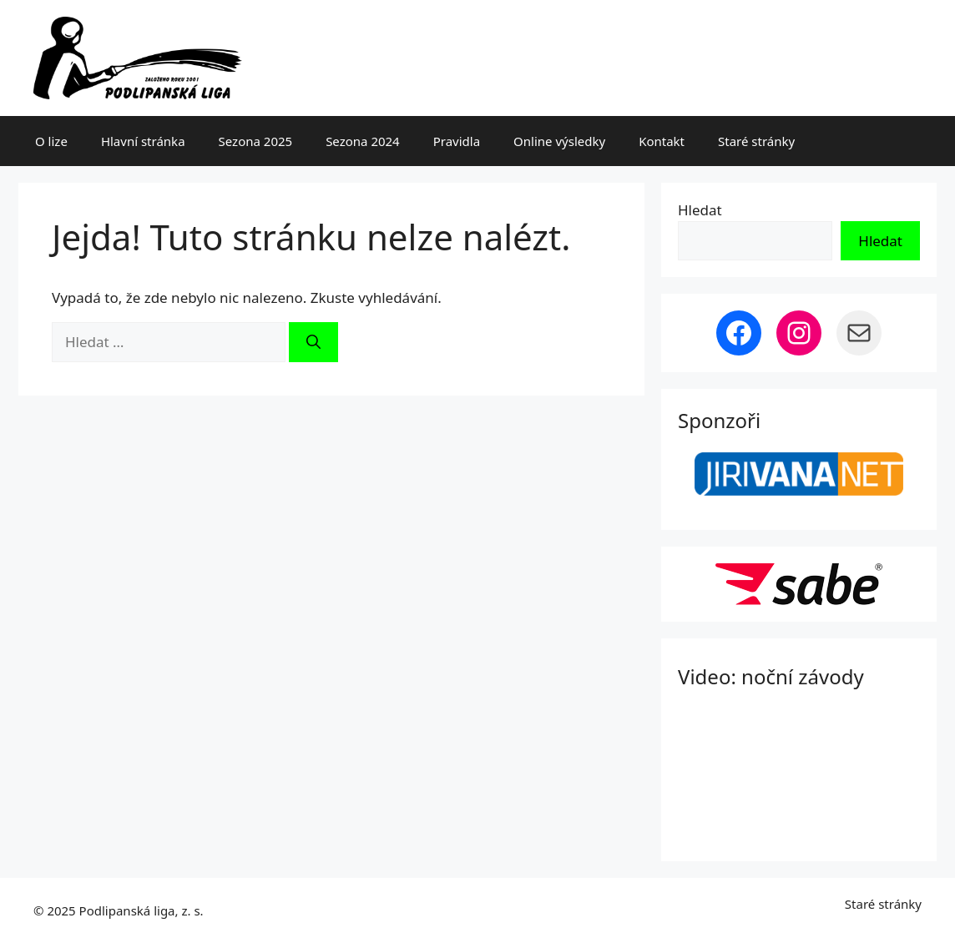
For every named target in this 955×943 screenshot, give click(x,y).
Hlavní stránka (143, 141)
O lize (51, 141)
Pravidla (456, 141)
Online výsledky (559, 141)
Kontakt (662, 141)
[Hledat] (313, 342)
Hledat (700, 209)
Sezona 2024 (363, 141)
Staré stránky (756, 141)
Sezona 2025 (256, 141)
